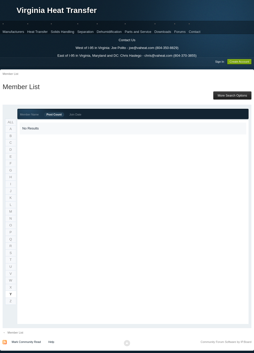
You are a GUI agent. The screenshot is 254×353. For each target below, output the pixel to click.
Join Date (75, 115)
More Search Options (232, 96)
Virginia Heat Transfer (57, 10)
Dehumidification (109, 32)
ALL (10, 123)
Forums (180, 32)
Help (51, 342)
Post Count (54, 115)
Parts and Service (138, 32)
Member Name (29, 115)
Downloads (162, 32)
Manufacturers (13, 32)
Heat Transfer (37, 32)
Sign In (219, 62)
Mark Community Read (26, 342)
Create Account (239, 62)
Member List (15, 333)
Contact (194, 32)
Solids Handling (62, 32)
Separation (85, 32)
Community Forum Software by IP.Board (226, 342)
